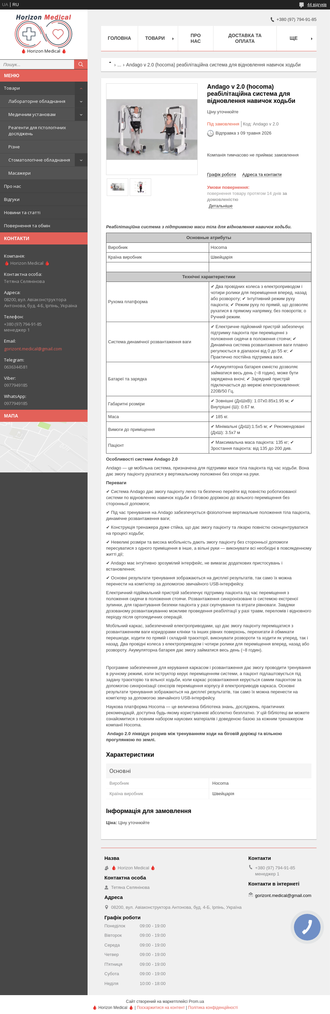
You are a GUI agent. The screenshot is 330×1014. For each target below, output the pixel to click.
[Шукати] (81, 64)
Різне (14, 147)
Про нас (12, 186)
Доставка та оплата (245, 38)
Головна (119, 38)
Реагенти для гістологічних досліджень (37, 130)
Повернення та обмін (27, 226)
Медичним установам (32, 114)
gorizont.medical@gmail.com (33, 349)
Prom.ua (196, 1001)
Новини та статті (22, 212)
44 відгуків (317, 4)
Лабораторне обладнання (36, 101)
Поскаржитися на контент (161, 1007)
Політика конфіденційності (213, 1007)
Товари (12, 88)
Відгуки (12, 199)
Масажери (19, 173)
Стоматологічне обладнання (39, 160)
